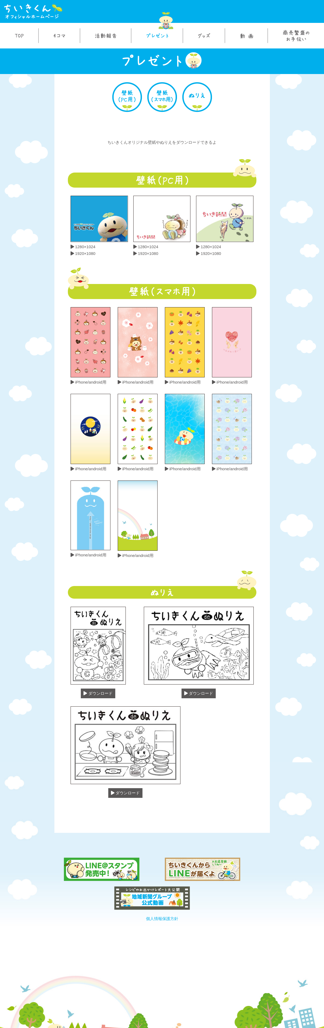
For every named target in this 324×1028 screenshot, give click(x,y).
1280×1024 (83, 246)
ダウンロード (97, 693)
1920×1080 (83, 253)
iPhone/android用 (88, 382)
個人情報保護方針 (162, 886)
